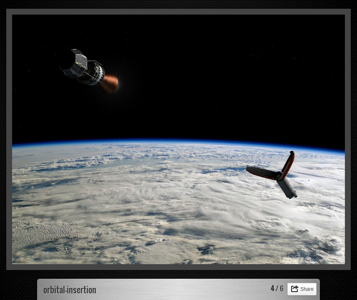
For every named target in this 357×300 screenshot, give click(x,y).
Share (307, 289)
